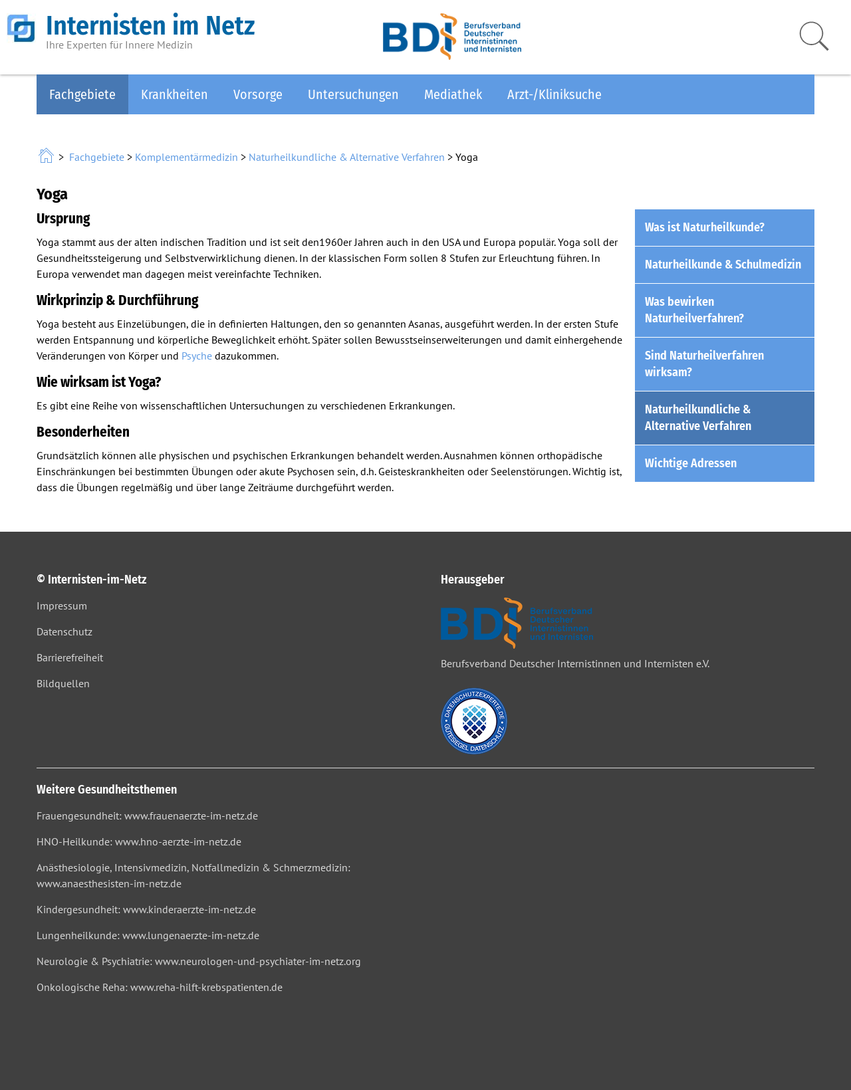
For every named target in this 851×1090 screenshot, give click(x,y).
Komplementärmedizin (186, 157)
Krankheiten (174, 94)
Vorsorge (258, 94)
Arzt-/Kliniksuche (554, 94)
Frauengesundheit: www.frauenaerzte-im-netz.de (147, 815)
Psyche (197, 355)
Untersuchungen (353, 94)
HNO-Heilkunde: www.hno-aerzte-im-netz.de (139, 841)
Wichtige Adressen (691, 463)
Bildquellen (63, 683)
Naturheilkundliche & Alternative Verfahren (347, 157)
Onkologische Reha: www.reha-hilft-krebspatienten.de (160, 987)
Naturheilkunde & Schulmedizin (723, 264)
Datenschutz (64, 631)
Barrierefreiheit (70, 657)
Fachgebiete (82, 94)
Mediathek (453, 94)
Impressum (62, 605)
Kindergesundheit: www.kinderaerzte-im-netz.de (146, 909)
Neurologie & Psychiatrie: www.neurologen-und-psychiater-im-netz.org (199, 961)
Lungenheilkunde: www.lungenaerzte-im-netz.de (148, 935)
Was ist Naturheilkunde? (705, 227)
